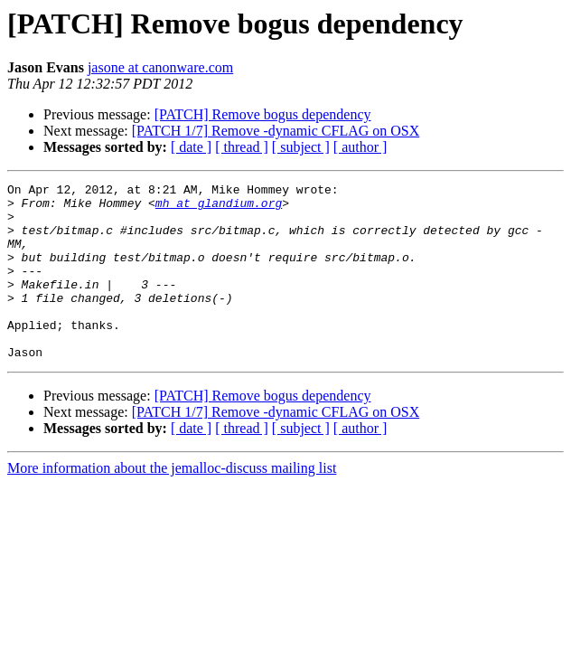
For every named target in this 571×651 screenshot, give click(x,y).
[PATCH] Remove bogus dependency (262, 114)
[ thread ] (241, 147)
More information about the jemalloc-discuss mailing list (171, 503)
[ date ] (191, 147)
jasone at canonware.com (160, 67)
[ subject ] (301, 147)
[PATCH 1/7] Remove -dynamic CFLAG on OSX (276, 130)
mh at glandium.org (218, 208)
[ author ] (360, 147)
